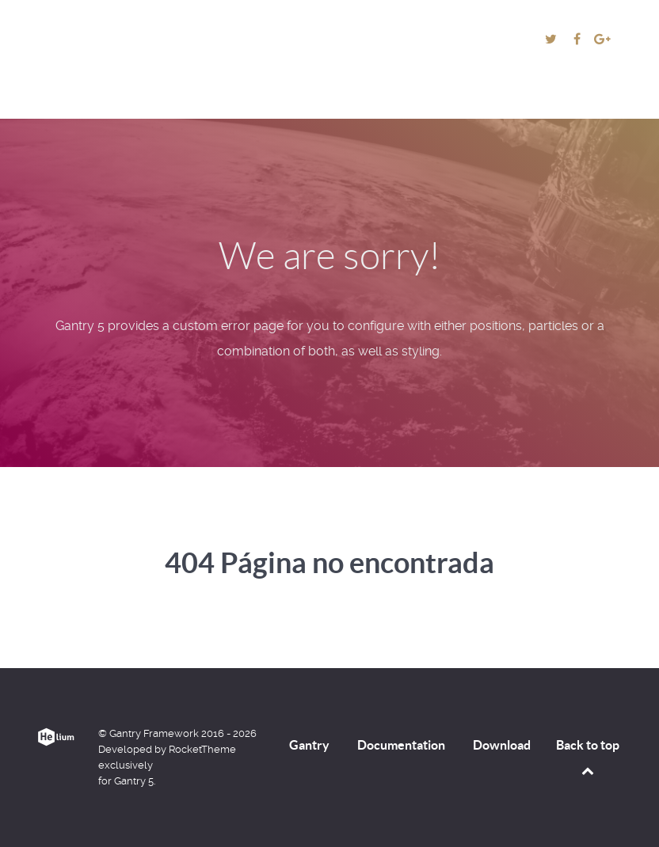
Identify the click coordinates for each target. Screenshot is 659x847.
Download (502, 745)
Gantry (309, 745)
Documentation (401, 745)
